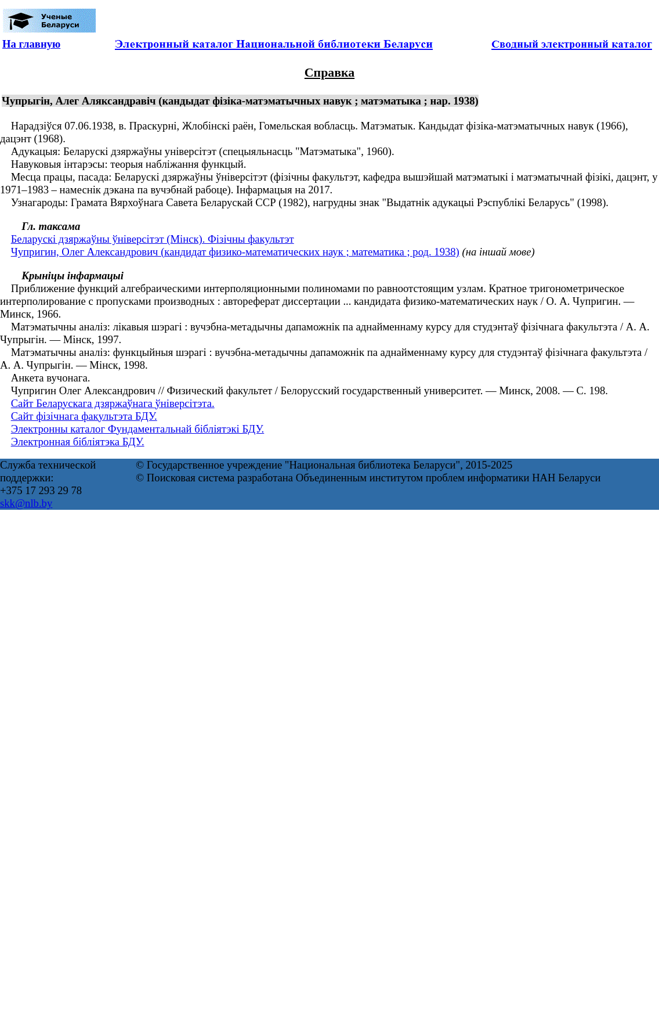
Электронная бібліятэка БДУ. (77, 441)
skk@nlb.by (26, 503)
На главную (31, 44)
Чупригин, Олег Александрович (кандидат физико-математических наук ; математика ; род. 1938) (235, 252)
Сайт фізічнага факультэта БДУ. (84, 416)
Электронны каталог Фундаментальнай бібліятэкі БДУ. (138, 429)
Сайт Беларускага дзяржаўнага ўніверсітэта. (113, 403)
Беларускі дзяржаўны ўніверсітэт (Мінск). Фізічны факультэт (152, 239)
